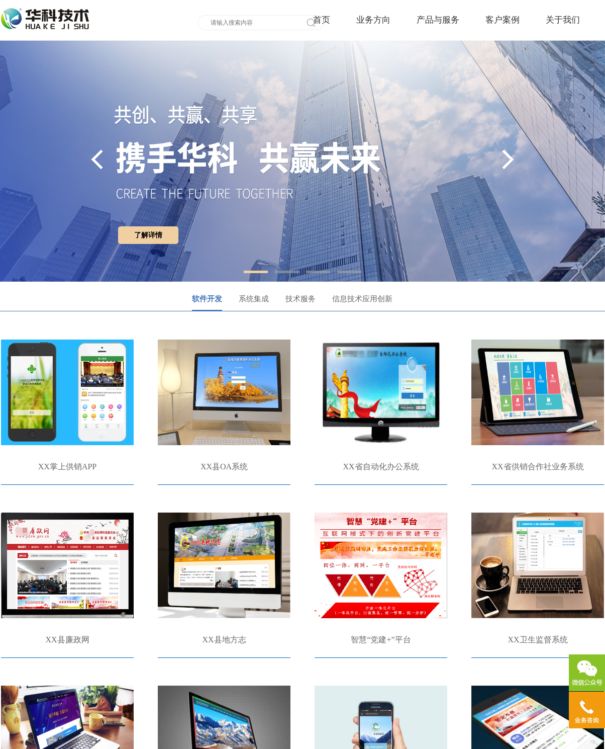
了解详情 (148, 235)
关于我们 (563, 20)
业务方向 (373, 20)
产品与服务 (438, 20)
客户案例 (502, 20)
